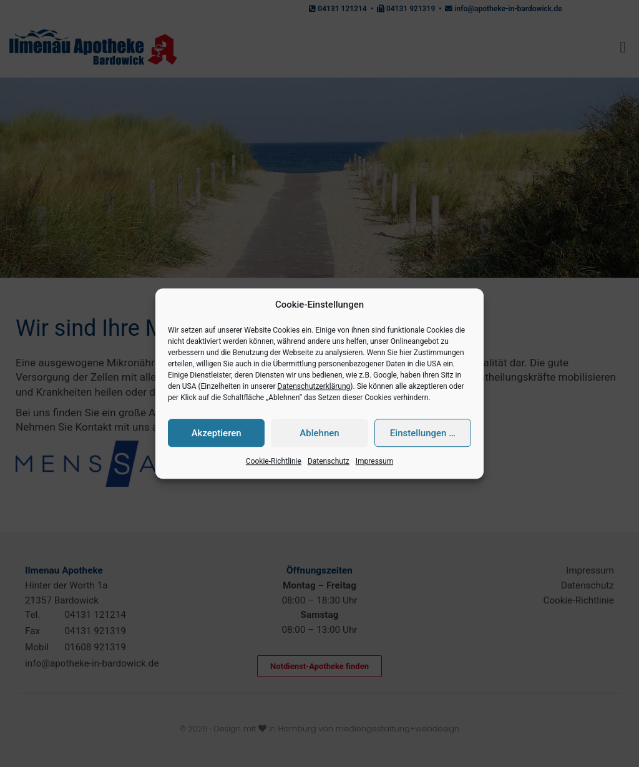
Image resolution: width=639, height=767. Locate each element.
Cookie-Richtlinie (273, 461)
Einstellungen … (423, 433)
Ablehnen (319, 433)
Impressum (374, 461)
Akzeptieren (216, 433)
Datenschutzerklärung (314, 387)
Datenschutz (328, 461)
